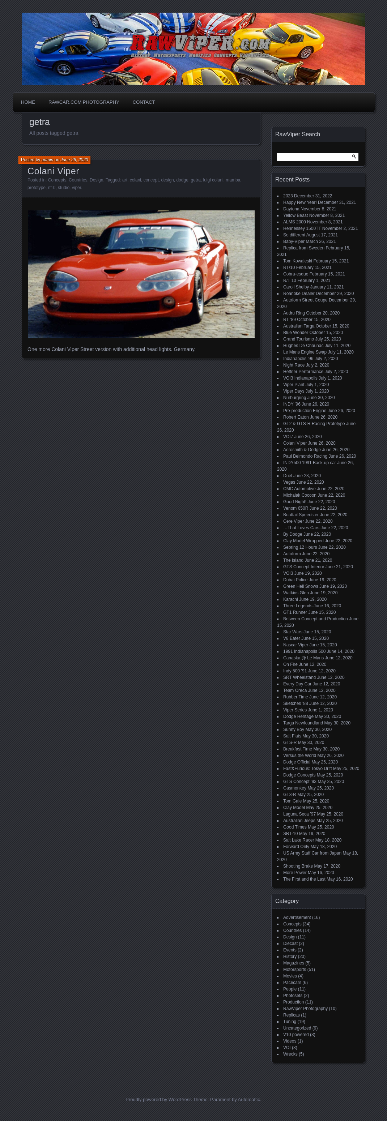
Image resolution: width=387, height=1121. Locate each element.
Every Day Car (297, 683)
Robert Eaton (296, 417)
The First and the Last (304, 879)
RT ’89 (289, 319)
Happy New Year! (300, 202)
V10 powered (296, 1034)
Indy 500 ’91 (295, 670)
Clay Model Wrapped (303, 540)
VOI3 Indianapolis (300, 378)
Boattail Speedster (301, 514)
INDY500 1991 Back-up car (309, 462)
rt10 (52, 187)
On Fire (290, 664)
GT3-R (289, 794)
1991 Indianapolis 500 (304, 651)
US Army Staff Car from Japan (312, 853)
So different (294, 235)
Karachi (290, 599)
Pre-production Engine (304, 410)
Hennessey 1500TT (302, 228)
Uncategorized (297, 1028)
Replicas (291, 1015)
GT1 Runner (295, 612)
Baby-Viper (294, 241)
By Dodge (292, 534)
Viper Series (295, 710)
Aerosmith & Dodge (302, 449)
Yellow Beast (295, 215)
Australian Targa (299, 326)
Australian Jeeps (299, 820)
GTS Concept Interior (303, 566)
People (290, 989)
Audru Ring (294, 313)
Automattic (249, 1099)
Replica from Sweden (303, 248)
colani (135, 180)
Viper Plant (293, 384)
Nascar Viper (295, 644)
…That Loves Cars (301, 527)
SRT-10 (290, 833)
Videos (289, 1041)
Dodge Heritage (298, 716)
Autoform (292, 553)
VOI (287, 1047)
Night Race (294, 365)
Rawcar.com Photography (83, 102)
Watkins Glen (296, 592)
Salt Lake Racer (298, 840)
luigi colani (213, 180)
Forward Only (296, 846)
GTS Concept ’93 (299, 781)
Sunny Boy (293, 729)
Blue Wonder (295, 332)
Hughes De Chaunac (303, 345)
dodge (182, 180)
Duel (287, 475)
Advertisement (297, 917)
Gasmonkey (294, 788)
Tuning (289, 1021)
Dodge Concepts (299, 775)
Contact (144, 102)
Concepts (57, 180)
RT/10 (289, 267)
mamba (233, 180)
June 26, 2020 (74, 159)
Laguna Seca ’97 (299, 814)
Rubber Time (295, 696)
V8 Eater (291, 638)
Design (96, 180)
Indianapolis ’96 (298, 358)
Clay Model (294, 807)
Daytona (291, 208)
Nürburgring (294, 397)
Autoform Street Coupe (305, 300)
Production (293, 1002)
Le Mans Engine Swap (305, 352)
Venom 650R (295, 508)
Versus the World (299, 755)
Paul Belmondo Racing (305, 456)
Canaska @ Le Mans (303, 657)
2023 (288, 195)
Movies (290, 976)
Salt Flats (292, 736)
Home (28, 102)
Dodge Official (296, 762)
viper (76, 187)
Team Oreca (295, 690)
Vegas (289, 482)
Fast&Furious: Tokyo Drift (307, 768)
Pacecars (292, 982)
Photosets (292, 995)
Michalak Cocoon (299, 495)
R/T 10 (289, 280)
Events (290, 950)
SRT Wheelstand (299, 677)
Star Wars (292, 631)
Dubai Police (295, 579)
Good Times (295, 827)
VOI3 (288, 573)
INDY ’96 (292, 404)
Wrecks (290, 1054)
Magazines (293, 963)
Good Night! (294, 501)
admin (48, 159)
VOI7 (288, 436)
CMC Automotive (299, 488)
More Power (295, 872)
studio (63, 187)
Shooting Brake (298, 866)
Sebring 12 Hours (300, 547)
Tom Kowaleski (297, 261)
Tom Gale (292, 801)
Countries (78, 180)
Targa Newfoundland (303, 723)
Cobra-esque (295, 274)
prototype (36, 187)
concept (151, 180)
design (167, 180)
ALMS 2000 (294, 221)
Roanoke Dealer (299, 293)
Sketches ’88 (295, 703)
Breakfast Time (297, 749)
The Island (293, 560)
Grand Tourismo (298, 339)
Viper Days (293, 391)
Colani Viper (53, 171)
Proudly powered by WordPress (159, 1099)
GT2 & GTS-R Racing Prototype (314, 423)
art (124, 180)
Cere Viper (293, 521)
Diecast (290, 943)
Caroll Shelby (296, 287)
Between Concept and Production (315, 618)
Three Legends (297, 605)
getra (195, 180)
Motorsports (294, 969)
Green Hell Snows (300, 586)
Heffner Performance (303, 371)
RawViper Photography (305, 1008)
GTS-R (290, 742)
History (290, 956)
